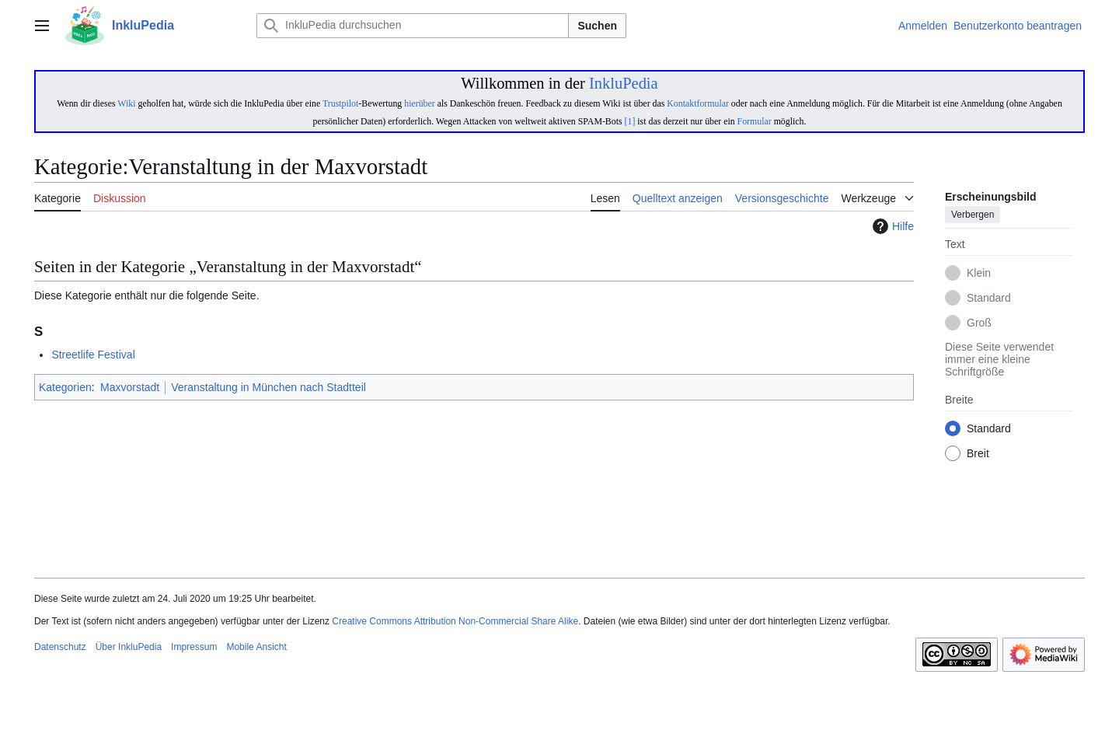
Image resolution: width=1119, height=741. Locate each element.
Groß (979, 323)
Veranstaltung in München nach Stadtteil (268, 387)
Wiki (126, 103)
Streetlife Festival (92, 354)
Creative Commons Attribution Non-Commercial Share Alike (455, 621)
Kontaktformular (698, 103)
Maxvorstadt (129, 387)
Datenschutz (60, 646)
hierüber (419, 103)
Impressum (194, 646)
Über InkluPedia (129, 646)
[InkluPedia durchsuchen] (412, 25)
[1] (630, 121)
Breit (978, 454)
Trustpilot (340, 103)
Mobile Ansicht (256, 646)
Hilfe (891, 226)
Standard (989, 298)
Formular (754, 121)
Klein (979, 273)
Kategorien (65, 387)
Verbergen (972, 215)
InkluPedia (623, 83)
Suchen (597, 25)
